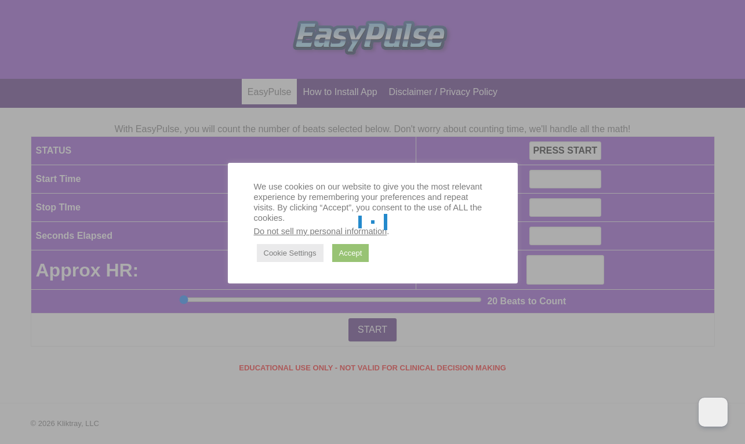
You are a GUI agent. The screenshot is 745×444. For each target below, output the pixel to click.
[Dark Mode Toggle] (713, 412)
